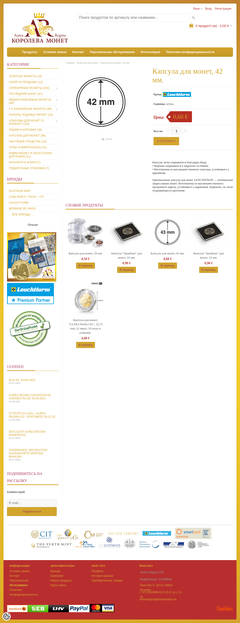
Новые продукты (61, 580)
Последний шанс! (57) (26, 94)
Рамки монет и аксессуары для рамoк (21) (30, 155)
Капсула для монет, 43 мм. (167, 253)
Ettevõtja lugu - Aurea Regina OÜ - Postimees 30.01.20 (33, 416)
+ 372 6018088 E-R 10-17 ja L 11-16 (161, 593)
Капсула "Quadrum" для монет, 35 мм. (126, 255)
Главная (70, 62)
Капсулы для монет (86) (27, 135)
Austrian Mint (20, 191)
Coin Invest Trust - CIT (26, 197)
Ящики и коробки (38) (25, 129)
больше (33, 224)
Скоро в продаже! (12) (26, 82)
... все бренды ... (21, 214)
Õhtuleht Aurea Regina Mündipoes (33, 434)
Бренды (55, 571)
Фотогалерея (150, 52)
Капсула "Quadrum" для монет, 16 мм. (208, 255)
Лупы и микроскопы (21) (28, 147)
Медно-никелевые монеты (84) (30, 101)
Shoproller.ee (225, 608)
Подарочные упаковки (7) (29, 168)
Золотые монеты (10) (25, 76)
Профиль (97, 571)
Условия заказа (55, 52)
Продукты (30, 52)
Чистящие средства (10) (28, 141)
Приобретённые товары (107, 580)
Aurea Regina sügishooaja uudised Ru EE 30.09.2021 (33, 398)
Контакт (78, 52)
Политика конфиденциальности (190, 52)
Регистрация (223, 8)
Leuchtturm (18, 202)
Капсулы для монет (87, 62)
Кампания (56, 575)
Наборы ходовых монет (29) (31, 114)
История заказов (102, 575)
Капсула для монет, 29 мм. (85, 253)
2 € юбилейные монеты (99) (30, 109)
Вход (208, 8)
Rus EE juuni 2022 (33, 381)
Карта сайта (58, 585)
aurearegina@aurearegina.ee (158, 599)
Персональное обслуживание (112, 52)
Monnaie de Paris (22, 208)
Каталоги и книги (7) (24, 162)
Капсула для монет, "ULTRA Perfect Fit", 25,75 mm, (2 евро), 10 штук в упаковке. (85, 326)
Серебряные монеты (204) (29, 88)
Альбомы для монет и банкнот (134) (26, 122)
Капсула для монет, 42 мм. (115, 62)
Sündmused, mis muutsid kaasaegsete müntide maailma (33, 454)
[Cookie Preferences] (6, 616)
